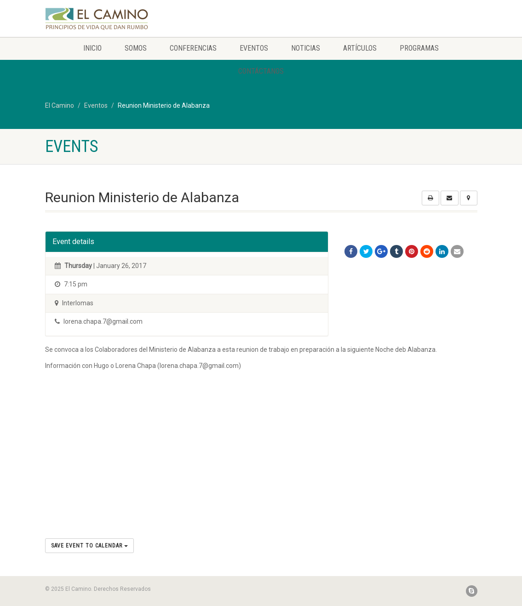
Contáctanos (261, 71)
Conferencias (193, 48)
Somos (136, 48)
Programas (419, 48)
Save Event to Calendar (89, 545)
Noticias (305, 48)
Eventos (254, 48)
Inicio (92, 48)
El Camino (59, 105)
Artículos (360, 48)
